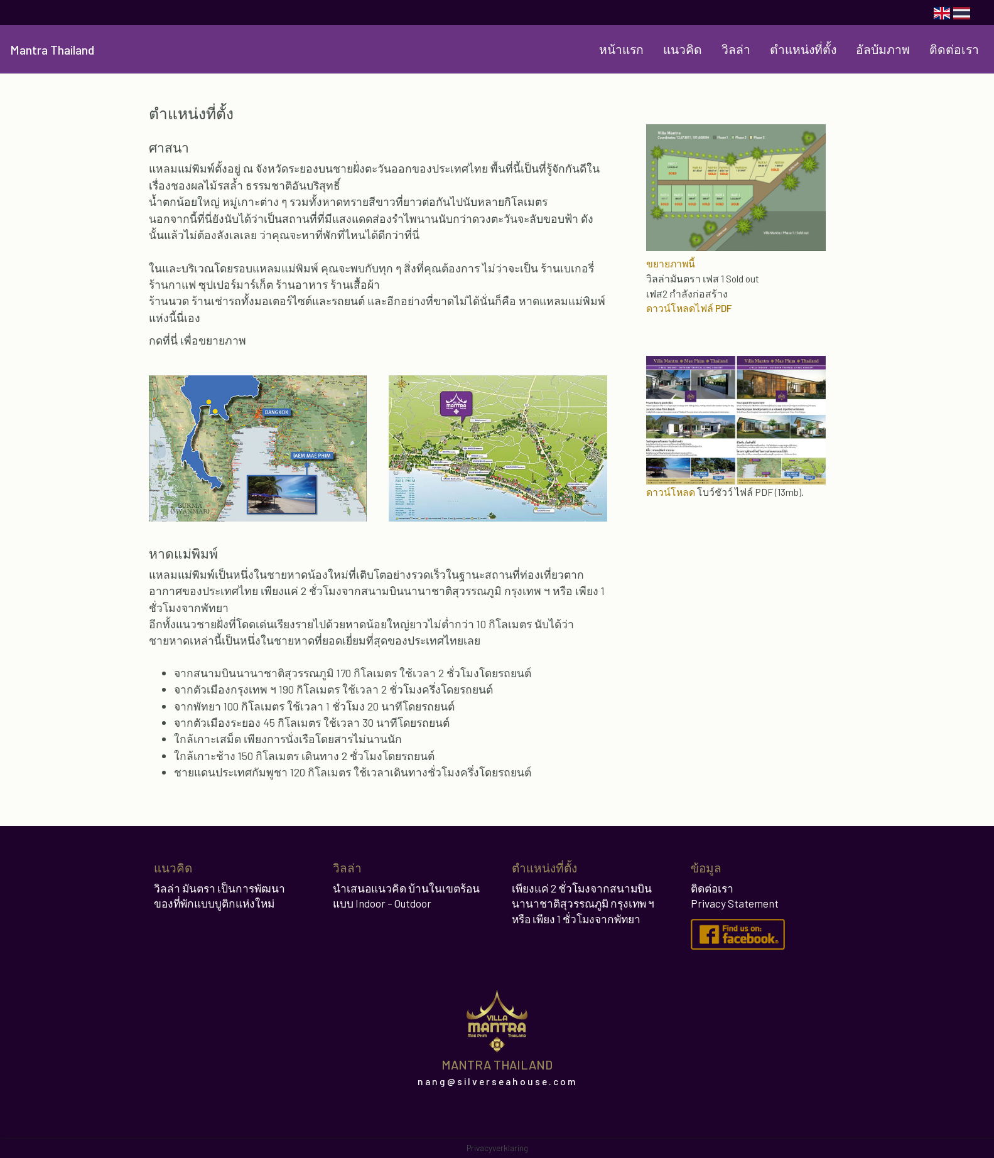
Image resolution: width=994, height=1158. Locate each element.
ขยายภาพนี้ (670, 263)
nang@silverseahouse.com (497, 1081)
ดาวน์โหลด (670, 492)
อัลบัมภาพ (883, 49)
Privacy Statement (735, 903)
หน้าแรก (621, 49)
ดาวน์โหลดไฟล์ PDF (689, 308)
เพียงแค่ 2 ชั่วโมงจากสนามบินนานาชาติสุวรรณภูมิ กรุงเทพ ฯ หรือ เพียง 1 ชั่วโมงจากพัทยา (583, 903)
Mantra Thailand (52, 49)
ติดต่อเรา (954, 49)
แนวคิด (682, 49)
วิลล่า (735, 49)
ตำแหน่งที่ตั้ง (803, 49)
